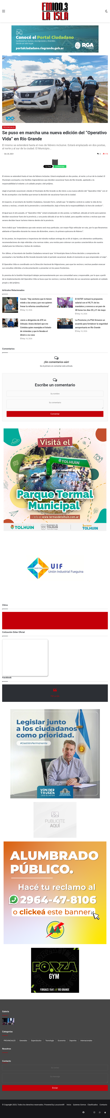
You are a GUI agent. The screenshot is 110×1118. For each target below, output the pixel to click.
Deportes (72, 1041)
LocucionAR (59, 1105)
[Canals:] (10, 305)
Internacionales (86, 1041)
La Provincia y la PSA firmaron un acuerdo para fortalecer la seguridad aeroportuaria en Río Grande (91, 324)
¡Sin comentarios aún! (56, 361)
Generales (23, 1041)
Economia (61, 1041)
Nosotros (6, 1048)
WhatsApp (59, 166)
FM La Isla (55, 696)
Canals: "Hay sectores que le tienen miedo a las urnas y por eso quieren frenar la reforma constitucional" (36, 303)
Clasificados (93, 1105)
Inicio (69, 1105)
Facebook (54, 159)
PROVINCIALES (9, 127)
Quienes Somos (79, 1105)
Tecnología (49, 1041)
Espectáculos (36, 1041)
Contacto (6, 1061)
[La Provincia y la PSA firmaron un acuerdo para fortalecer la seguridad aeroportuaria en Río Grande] (65, 323)
